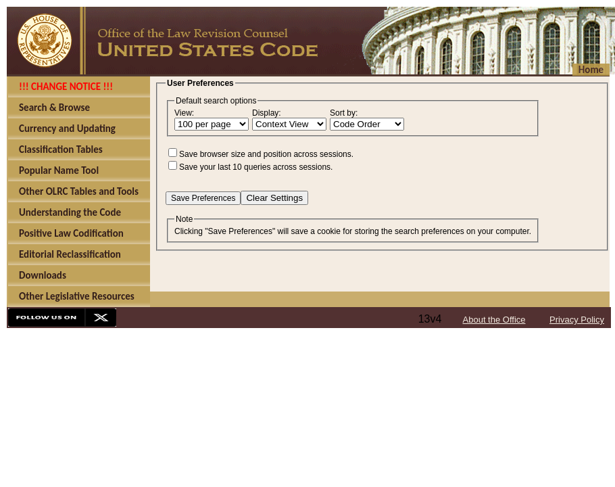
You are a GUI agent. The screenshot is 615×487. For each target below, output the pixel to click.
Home (591, 70)
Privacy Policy (576, 320)
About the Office (494, 320)
